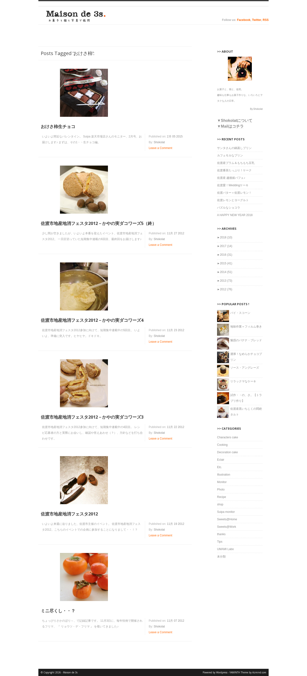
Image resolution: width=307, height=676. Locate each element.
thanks (221, 534)
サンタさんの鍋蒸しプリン (234, 148)
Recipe (221, 497)
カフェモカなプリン (230, 155)
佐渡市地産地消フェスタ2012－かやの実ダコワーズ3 (92, 417)
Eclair (220, 459)
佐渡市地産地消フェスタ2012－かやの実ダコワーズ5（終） (98, 223)
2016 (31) (224, 254)
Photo (220, 489)
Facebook (243, 20)
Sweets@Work (226, 526)
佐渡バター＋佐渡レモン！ (234, 192)
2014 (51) (224, 272)
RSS (266, 20)
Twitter (256, 20)
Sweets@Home (227, 519)
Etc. (219, 467)
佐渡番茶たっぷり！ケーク (234, 170)
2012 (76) (224, 289)
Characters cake (227, 437)
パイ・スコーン (240, 313)
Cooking (222, 445)
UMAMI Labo (225, 549)
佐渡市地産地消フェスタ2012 (69, 514)
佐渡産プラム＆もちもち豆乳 (235, 163)
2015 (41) (224, 263)
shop (220, 504)
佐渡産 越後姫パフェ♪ (231, 178)
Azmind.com (259, 672)
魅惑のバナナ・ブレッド (246, 340)
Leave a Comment (160, 148)
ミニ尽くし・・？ (58, 611)
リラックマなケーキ (243, 381)
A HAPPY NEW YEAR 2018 (235, 215)
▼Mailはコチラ (230, 126)
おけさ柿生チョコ (58, 126)
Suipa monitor (226, 512)
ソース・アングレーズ (244, 367)
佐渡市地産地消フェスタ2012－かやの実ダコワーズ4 (92, 320)
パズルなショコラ (228, 207)
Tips (219, 541)
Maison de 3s (74, 16)
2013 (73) (224, 280)
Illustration (223, 474)
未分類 (221, 556)
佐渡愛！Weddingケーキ (232, 185)
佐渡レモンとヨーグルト (233, 200)
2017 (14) (224, 246)
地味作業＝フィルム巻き (246, 326)
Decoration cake (227, 452)
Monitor (222, 482)
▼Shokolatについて (234, 120)
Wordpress (221, 672)
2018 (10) (224, 237)
